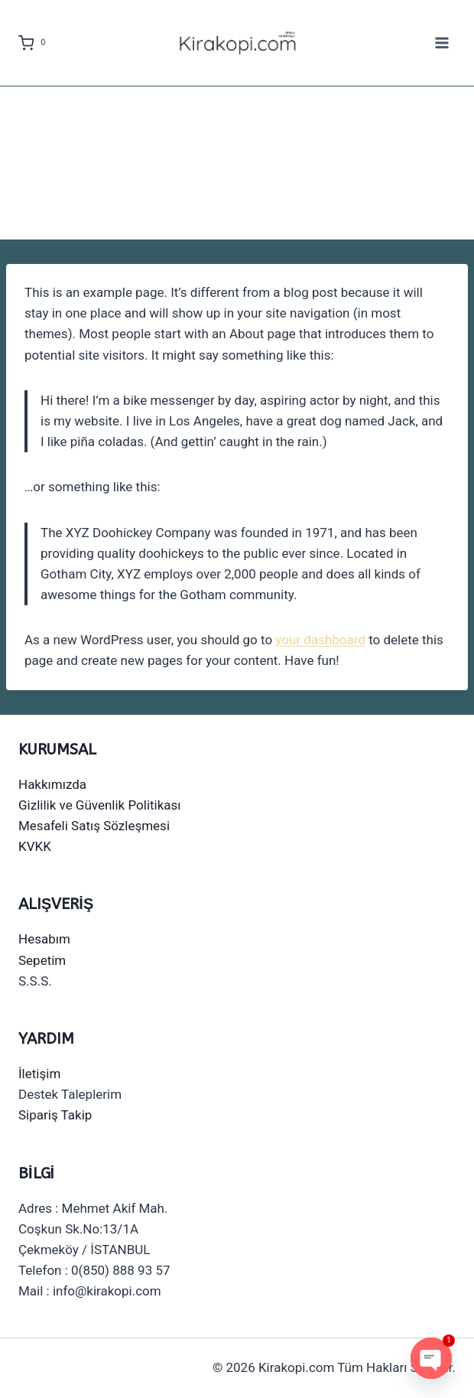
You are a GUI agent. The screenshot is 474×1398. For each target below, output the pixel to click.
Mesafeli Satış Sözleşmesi (94, 825)
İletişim (39, 1073)
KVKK (34, 846)
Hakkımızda (52, 784)
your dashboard (320, 639)
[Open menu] (441, 42)
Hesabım (44, 939)
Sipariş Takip (55, 1115)
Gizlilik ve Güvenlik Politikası (99, 805)
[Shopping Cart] (34, 42)
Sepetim (42, 960)
